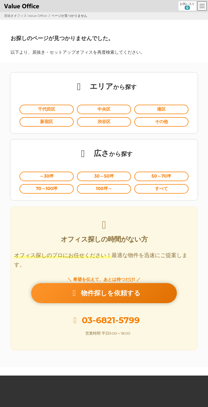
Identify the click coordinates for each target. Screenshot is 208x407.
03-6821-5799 (111, 320)
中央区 (104, 109)
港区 (161, 109)
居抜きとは (47, 380)
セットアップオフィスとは (85, 380)
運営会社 (155, 380)
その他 (161, 121)
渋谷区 (104, 121)
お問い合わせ (182, 380)
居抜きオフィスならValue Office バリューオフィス (110, 398)
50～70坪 (161, 176)
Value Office (18, 380)
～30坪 (47, 176)
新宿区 (46, 121)
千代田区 (46, 109)
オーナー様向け (126, 380)
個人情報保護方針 (22, 384)
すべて (161, 188)
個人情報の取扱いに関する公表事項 (72, 384)
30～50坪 (104, 176)
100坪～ (104, 188)
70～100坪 (46, 188)
